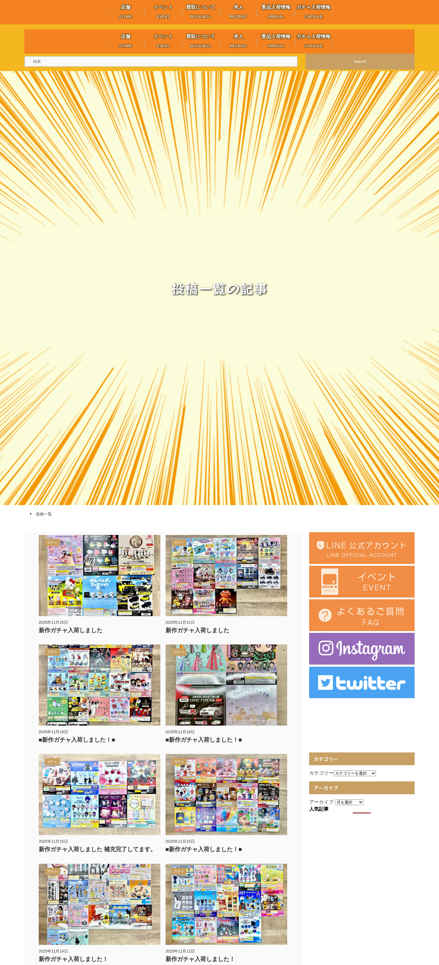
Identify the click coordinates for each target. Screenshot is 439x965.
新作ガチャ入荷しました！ (73, 959)
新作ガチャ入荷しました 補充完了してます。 (97, 849)
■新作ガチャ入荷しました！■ (77, 740)
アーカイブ (321, 802)
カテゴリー (321, 773)
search (360, 61)
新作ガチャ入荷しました (70, 630)
